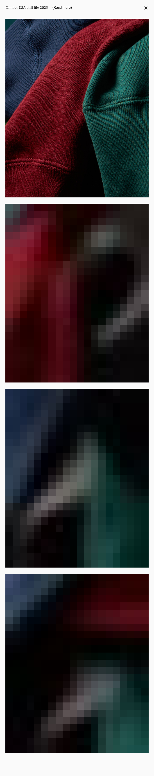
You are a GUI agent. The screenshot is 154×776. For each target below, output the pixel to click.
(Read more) (62, 7)
